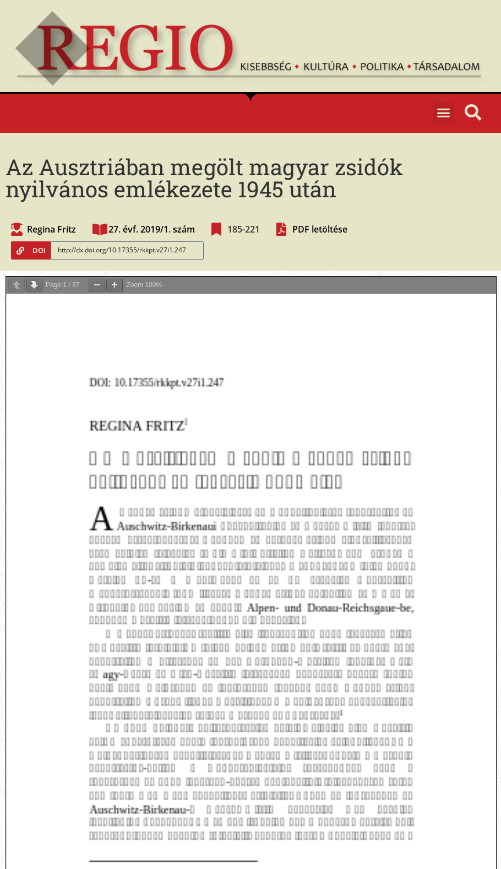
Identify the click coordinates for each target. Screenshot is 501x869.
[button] (443, 112)
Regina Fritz (51, 229)
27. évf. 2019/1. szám (151, 229)
